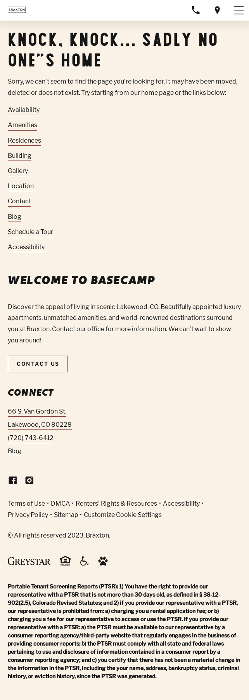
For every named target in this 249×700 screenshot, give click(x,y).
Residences (24, 140)
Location (21, 186)
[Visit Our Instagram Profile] (29, 482)
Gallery (18, 171)
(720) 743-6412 (31, 438)
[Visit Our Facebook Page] (13, 482)
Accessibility (26, 247)
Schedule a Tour (30, 232)
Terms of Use (26, 503)
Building (19, 155)
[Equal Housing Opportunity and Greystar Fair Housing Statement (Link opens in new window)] (65, 564)
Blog (14, 216)
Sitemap (66, 514)
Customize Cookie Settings (123, 514)
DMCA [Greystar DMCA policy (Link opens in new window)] (60, 503)
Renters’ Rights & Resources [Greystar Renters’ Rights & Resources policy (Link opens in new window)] (116, 503)
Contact (19, 201)
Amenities (22, 125)
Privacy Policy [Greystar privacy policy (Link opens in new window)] (28, 514)
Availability (24, 109)
